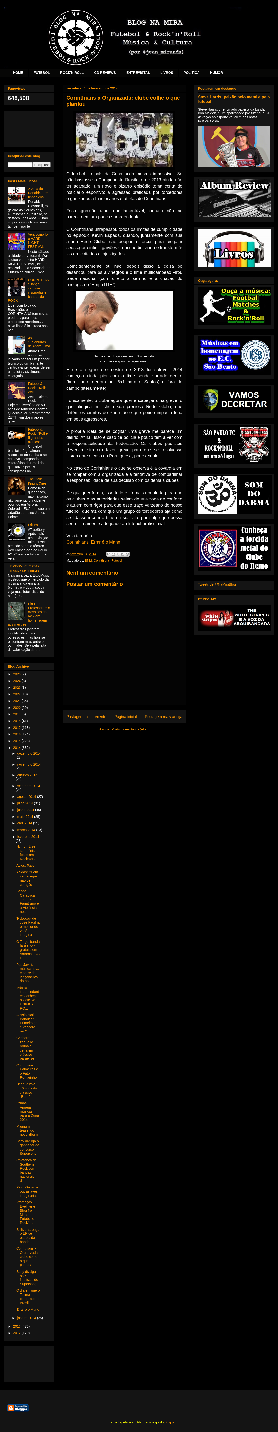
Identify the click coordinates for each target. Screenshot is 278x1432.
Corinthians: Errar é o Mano (93, 542)
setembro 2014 (28, 786)
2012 (17, 1333)
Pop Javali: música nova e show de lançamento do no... (27, 973)
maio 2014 (25, 817)
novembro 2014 (29, 764)
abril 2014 (25, 823)
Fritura (33, 525)
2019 (17, 714)
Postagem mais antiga (163, 717)
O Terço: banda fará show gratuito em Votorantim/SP (28, 950)
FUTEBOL (42, 73)
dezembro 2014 (29, 753)
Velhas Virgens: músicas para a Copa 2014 (27, 1111)
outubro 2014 (27, 775)
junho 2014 (26, 810)
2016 (17, 734)
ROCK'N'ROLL (72, 73)
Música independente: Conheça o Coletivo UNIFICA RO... (27, 998)
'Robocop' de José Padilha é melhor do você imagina (28, 926)
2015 (17, 741)
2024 (17, 681)
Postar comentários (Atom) (130, 729)
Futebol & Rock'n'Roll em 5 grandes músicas (39, 435)
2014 (17, 748)
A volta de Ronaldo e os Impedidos (38, 193)
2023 (17, 687)
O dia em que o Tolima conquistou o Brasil (28, 1296)
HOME (18, 73)
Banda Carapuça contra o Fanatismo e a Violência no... (27, 901)
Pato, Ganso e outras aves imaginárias (27, 1191)
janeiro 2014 (27, 1318)
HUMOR (216, 73)
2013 (17, 1326)
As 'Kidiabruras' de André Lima (39, 342)
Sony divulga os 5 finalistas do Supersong (27, 1278)
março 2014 (26, 830)
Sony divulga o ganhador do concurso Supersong (27, 1147)
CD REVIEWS (105, 73)
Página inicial (125, 717)
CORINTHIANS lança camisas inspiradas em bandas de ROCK (28, 290)
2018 (17, 721)
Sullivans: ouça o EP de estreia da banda (27, 1236)
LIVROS (166, 73)
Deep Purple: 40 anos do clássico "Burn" (26, 1090)
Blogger (170, 1422)
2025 (17, 674)
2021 (17, 701)
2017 (17, 728)
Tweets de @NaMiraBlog (217, 584)
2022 (17, 694)
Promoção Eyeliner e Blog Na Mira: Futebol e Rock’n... (25, 1212)
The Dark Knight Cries (37, 481)
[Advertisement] (29, 127)
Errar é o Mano (27, 1309)
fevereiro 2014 (28, 837)
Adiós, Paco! (26, 865)
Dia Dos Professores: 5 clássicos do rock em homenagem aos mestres (29, 614)
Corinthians (102, 560)
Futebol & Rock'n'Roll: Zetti (37, 388)
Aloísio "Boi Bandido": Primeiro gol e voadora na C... (27, 1023)
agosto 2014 (27, 797)
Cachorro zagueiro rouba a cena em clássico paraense (25, 1048)
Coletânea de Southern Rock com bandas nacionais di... (26, 1170)
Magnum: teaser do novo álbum (27, 1130)
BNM (88, 560)
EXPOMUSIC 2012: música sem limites (25, 568)
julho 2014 (25, 803)
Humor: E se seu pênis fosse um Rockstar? (25, 852)
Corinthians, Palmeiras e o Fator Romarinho (27, 1071)
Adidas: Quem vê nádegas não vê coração (27, 878)
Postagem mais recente (86, 717)
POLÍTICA (191, 73)
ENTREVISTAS (138, 73)
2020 (17, 708)
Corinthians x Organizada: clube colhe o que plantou (27, 1256)
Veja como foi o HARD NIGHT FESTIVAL (38, 241)
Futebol (116, 560)
